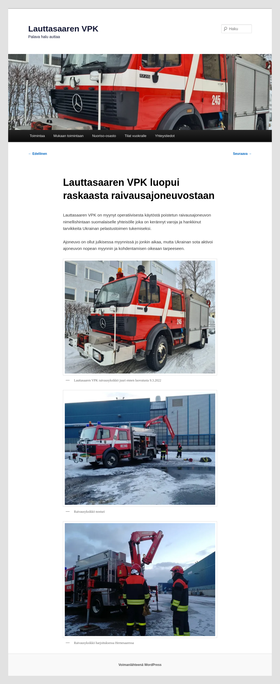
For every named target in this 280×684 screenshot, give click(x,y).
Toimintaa (37, 136)
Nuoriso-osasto (104, 136)
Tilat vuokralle (136, 136)
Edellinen (37, 154)
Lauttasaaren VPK (63, 28)
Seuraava (242, 154)
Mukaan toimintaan (69, 136)
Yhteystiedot (165, 136)
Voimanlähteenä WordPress (140, 665)
